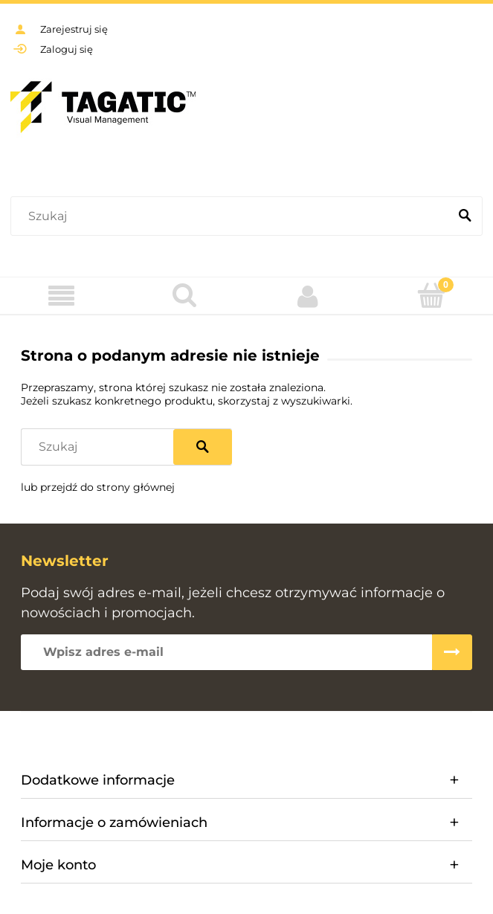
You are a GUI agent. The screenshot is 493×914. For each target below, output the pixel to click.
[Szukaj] (465, 216)
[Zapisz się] (452, 652)
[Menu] (62, 296)
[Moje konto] (308, 296)
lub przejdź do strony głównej (98, 487)
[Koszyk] (431, 295)
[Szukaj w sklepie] (232, 216)
